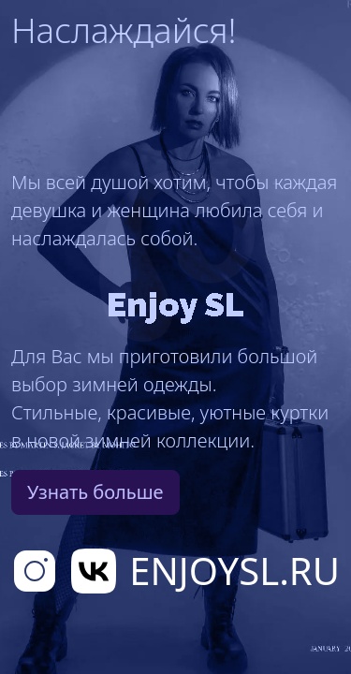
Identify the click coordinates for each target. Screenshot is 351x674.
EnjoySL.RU (234, 570)
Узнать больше (95, 492)
